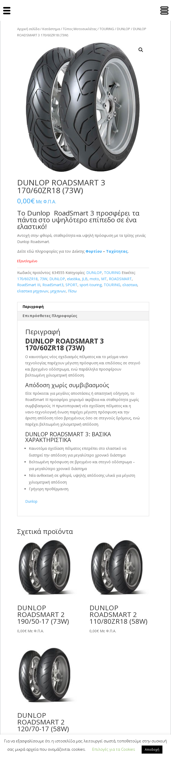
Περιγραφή (33, 306)
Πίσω (72, 291)
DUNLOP (123, 28)
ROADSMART (120, 278)
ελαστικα (129, 284)
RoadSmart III (28, 284)
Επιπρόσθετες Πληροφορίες (50, 315)
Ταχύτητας (117, 251)
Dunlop (31, 501)
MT (104, 278)
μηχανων (58, 291)
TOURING (107, 28)
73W (43, 278)
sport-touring (91, 284)
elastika (73, 278)
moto (94, 278)
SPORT (71, 284)
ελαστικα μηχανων (32, 291)
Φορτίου (94, 251)
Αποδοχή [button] (152, 749)
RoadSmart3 (52, 284)
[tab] (83, 306)
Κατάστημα (51, 28)
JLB (85, 278)
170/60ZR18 (27, 278)
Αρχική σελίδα (28, 28)
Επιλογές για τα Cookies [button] (113, 749)
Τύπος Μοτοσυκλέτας (80, 28)
